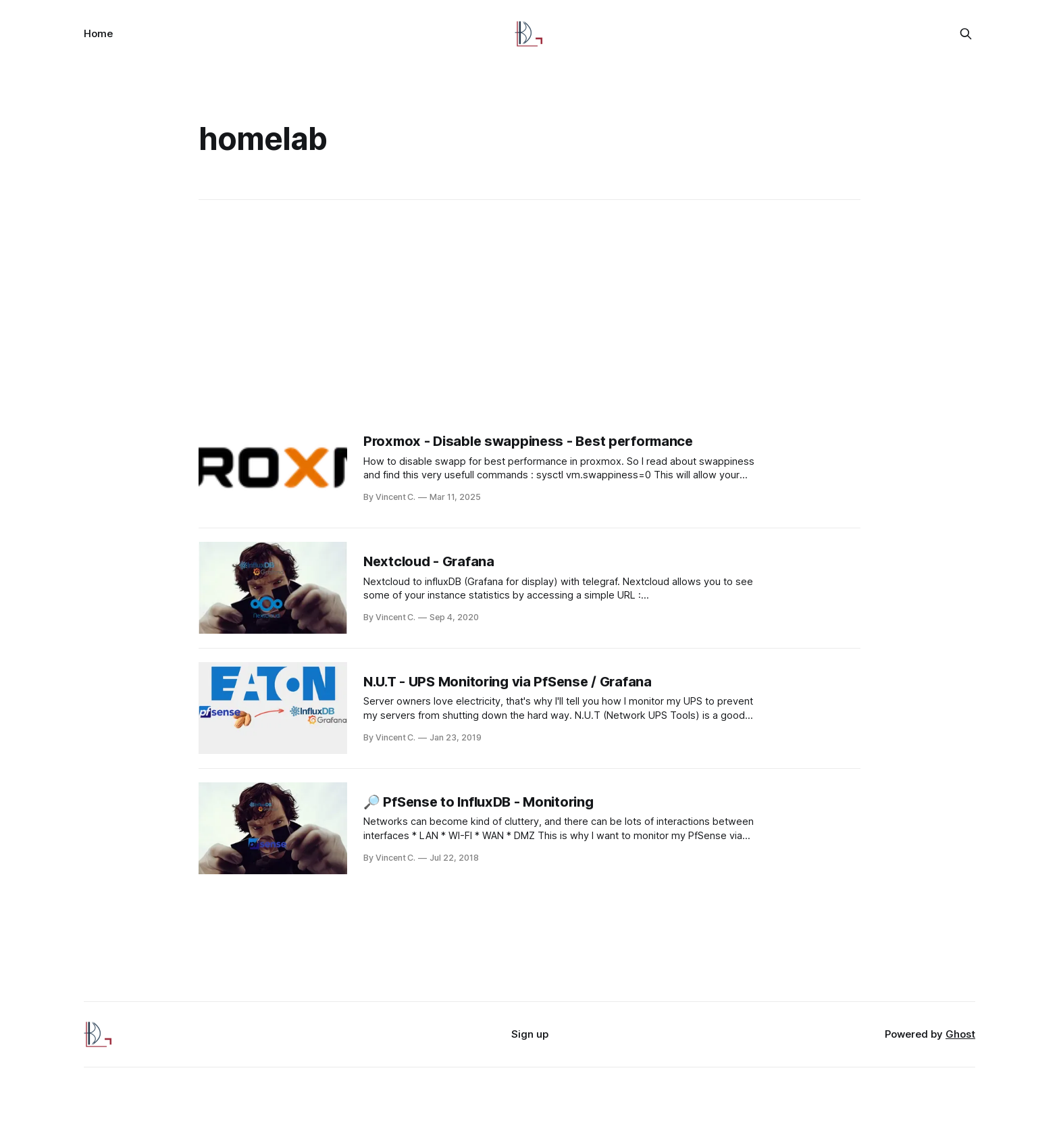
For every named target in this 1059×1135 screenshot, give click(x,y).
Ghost (960, 1034)
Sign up (529, 1034)
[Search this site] (966, 34)
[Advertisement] (529, 310)
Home (98, 33)
